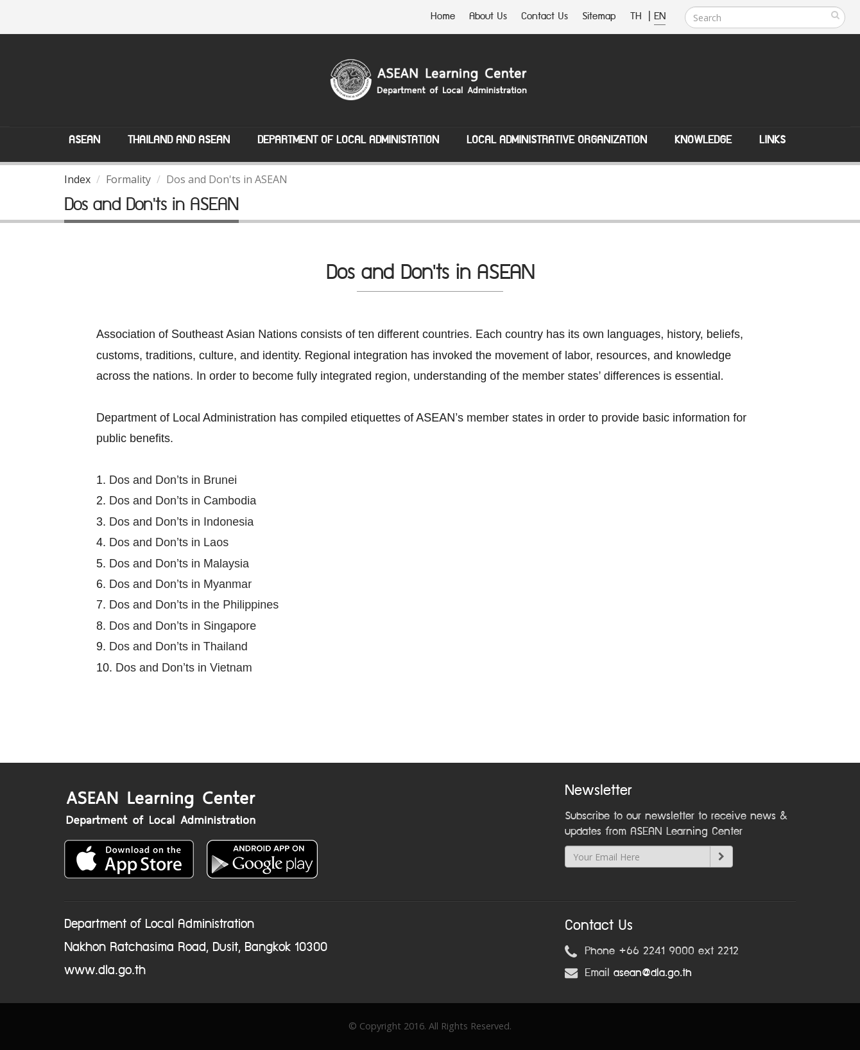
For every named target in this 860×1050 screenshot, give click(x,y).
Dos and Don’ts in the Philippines (194, 604)
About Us (488, 16)
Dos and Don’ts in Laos (170, 542)
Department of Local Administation (348, 140)
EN (660, 16)
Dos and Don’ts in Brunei (173, 480)
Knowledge (703, 140)
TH (637, 16)
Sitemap (599, 16)
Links (772, 140)
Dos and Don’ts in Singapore (182, 625)
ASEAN (84, 140)
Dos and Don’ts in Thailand (178, 646)
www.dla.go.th (105, 970)
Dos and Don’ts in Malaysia (179, 563)
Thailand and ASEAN (179, 140)
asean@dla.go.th (653, 973)
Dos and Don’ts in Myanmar (180, 584)
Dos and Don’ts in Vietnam (184, 667)
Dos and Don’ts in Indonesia (181, 521)
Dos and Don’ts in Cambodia (182, 500)
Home (443, 16)
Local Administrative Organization (557, 140)
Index (77, 179)
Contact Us (544, 16)
